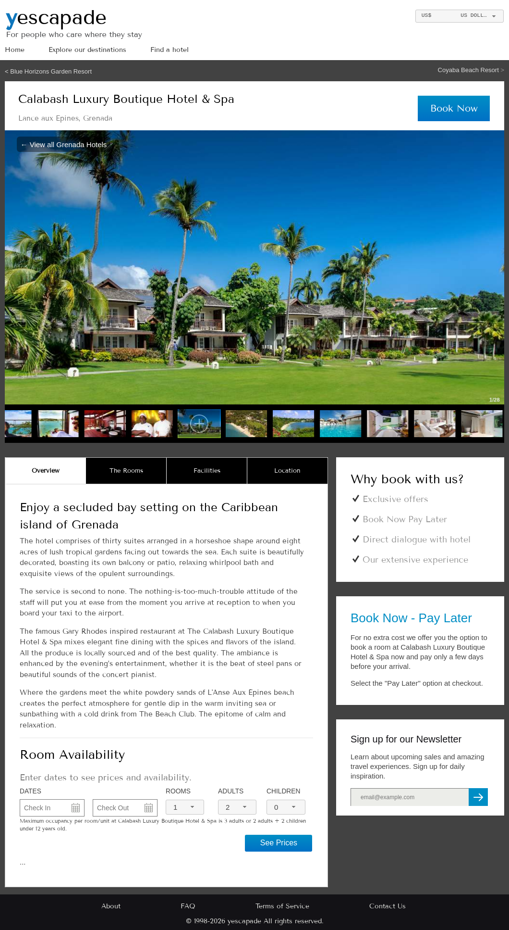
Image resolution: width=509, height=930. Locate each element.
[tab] (45, 471)
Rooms (178, 791)
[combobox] (459, 16)
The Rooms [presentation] (126, 471)
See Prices (278, 843)
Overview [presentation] (46, 471)
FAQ (188, 906)
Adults (230, 791)
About (111, 906)
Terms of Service (282, 906)
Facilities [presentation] (207, 471)
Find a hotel (169, 50)
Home (14, 50)
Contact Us (387, 906)
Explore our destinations (87, 50)
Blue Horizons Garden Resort (51, 71)
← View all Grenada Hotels (64, 144)
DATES (30, 791)
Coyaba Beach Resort (469, 70)
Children (283, 791)
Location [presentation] (287, 471)
